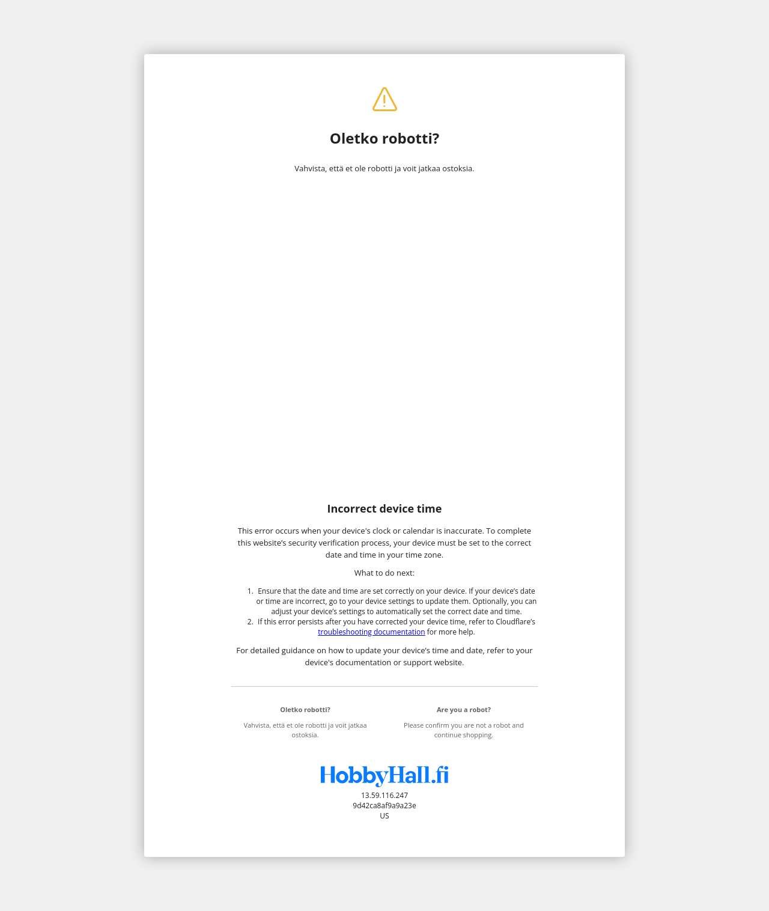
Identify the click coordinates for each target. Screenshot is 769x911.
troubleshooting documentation (371, 632)
